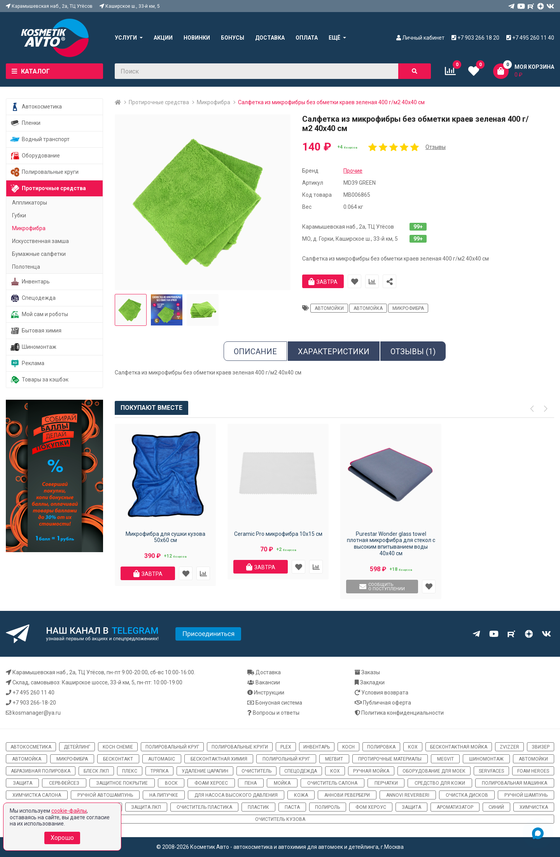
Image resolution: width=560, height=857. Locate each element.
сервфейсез (64, 783)
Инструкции (269, 692)
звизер (541, 747)
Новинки (197, 38)
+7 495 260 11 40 (33, 692)
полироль (327, 807)
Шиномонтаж (33, 347)
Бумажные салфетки (39, 254)
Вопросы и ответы (276, 713)
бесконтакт (118, 759)
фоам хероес (211, 783)
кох (413, 747)
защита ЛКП (146, 807)
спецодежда (300, 771)
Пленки (25, 123)
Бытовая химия (35, 331)
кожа (301, 795)
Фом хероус (370, 807)
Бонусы (232, 38)
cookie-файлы (69, 811)
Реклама (27, 363)
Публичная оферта (387, 703)
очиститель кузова (280, 819)
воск (171, 783)
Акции (163, 38)
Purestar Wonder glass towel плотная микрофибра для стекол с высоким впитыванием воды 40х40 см (391, 543)
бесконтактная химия (219, 759)
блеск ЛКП (96, 771)
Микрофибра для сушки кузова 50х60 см (165, 537)
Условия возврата (384, 692)
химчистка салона (36, 795)
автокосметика (30, 747)
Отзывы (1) (413, 351)
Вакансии (268, 682)
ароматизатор (455, 807)
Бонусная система (279, 703)
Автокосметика (36, 107)
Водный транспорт (40, 139)
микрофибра (408, 308)
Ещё (334, 38)
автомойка (368, 308)
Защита (411, 807)
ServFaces (491, 771)
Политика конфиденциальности (402, 713)
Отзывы (435, 147)
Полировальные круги (44, 172)
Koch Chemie (118, 747)
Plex (285, 747)
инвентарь (316, 747)
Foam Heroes (533, 771)
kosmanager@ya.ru (36, 713)
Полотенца (26, 267)
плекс (129, 771)
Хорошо (62, 837)
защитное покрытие (122, 783)
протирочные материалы (390, 759)
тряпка (159, 771)
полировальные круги (240, 747)
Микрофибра (213, 102)
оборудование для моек (434, 771)
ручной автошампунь (105, 795)
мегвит (334, 759)
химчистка (534, 807)
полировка (381, 747)
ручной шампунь (526, 795)
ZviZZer (509, 747)
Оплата (307, 38)
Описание (255, 351)
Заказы (370, 672)
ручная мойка (371, 771)
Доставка (270, 38)
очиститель (256, 771)
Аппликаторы (29, 202)
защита (22, 783)
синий (496, 807)
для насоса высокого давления (236, 795)
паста (292, 807)
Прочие (352, 171)
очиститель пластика (204, 807)
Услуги (126, 38)
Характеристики (333, 351)
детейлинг (77, 747)
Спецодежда (33, 298)
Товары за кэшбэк (39, 380)
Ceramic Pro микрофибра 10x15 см (278, 534)
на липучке (163, 795)
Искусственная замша (40, 241)
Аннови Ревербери (347, 795)
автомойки (329, 308)
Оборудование (35, 156)
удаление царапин (205, 771)
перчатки (386, 783)
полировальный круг (172, 747)
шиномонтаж (486, 759)
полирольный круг (286, 759)
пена (251, 783)
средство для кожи (440, 783)
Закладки (372, 682)
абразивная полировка (40, 771)
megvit (445, 759)
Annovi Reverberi (407, 795)
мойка (282, 783)
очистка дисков (467, 795)
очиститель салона (332, 783)
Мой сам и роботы (39, 314)
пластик (258, 807)
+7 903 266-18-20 (34, 703)
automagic (161, 759)
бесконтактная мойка (458, 747)
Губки (19, 215)
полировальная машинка (514, 783)
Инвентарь (30, 282)
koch (348, 747)
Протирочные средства (159, 102)
